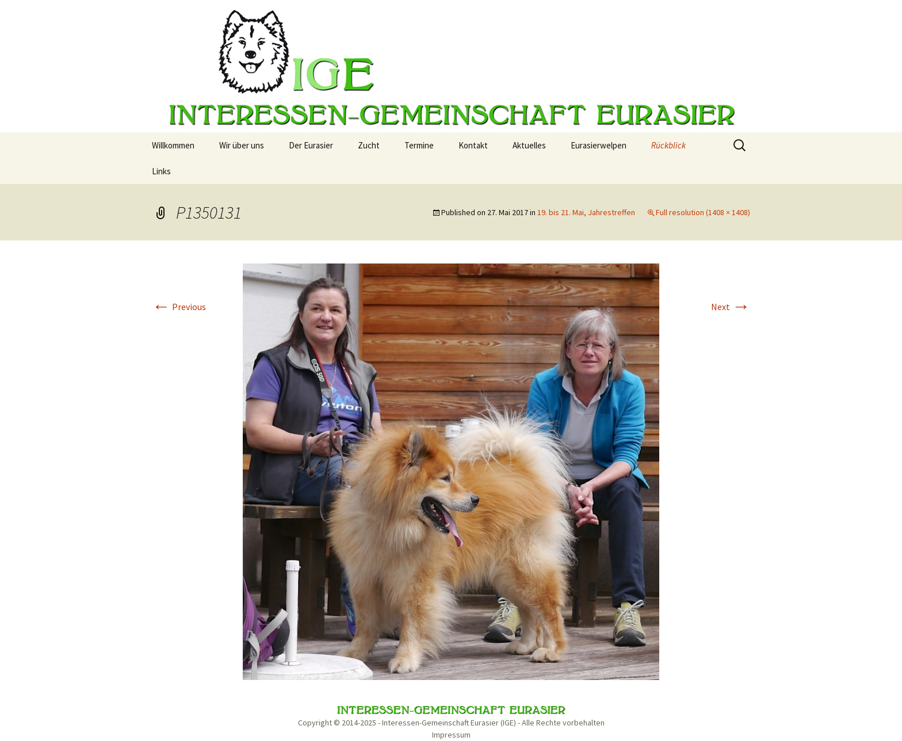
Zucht (369, 145)
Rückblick (668, 145)
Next (730, 306)
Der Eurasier (311, 145)
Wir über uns (241, 145)
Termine (419, 145)
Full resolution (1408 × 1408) (703, 212)
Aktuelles (529, 145)
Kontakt (473, 145)
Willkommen (173, 145)
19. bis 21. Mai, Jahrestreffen (586, 212)
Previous (179, 306)
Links (161, 171)
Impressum (451, 734)
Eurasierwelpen (598, 145)
